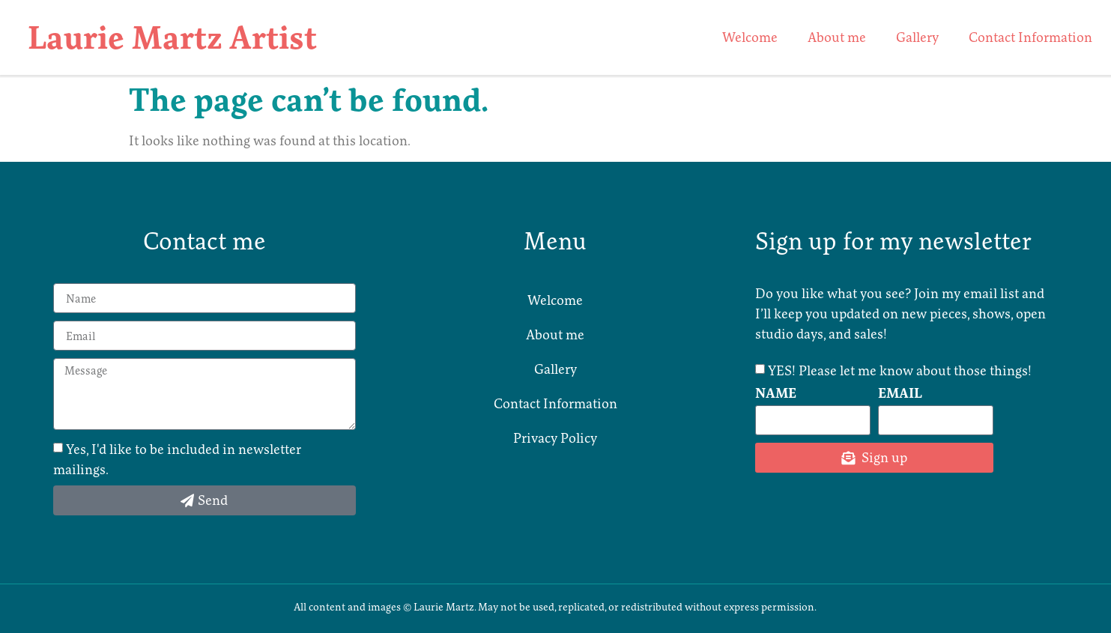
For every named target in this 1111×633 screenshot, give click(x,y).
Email (900, 394)
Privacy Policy (555, 437)
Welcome (750, 37)
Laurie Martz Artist (172, 37)
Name (775, 394)
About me (837, 37)
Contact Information (1030, 37)
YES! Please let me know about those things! (900, 369)
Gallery (917, 37)
